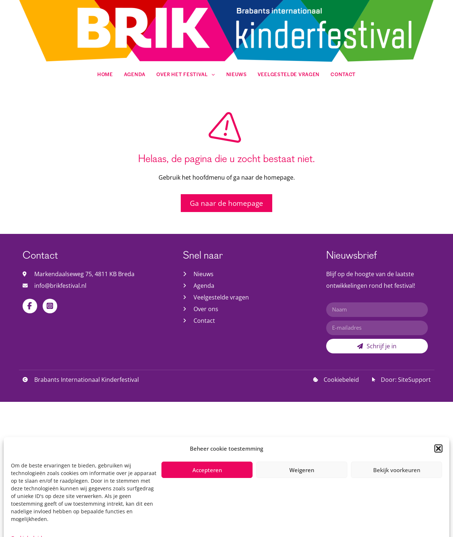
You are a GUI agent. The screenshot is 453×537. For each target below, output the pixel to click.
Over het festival (185, 75)
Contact (343, 75)
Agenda (134, 75)
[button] (438, 517)
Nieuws (236, 75)
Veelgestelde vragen (289, 75)
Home (105, 75)
